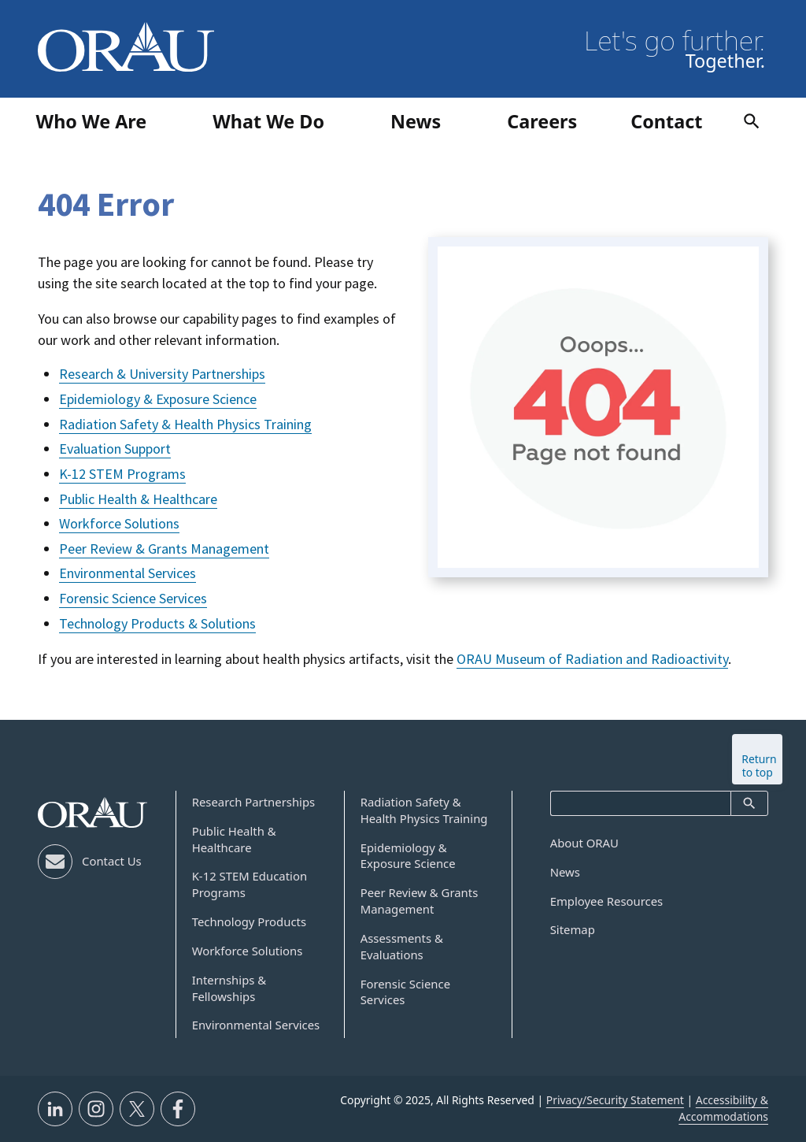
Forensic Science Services (133, 598)
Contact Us (112, 861)
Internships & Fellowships (229, 988)
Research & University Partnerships (162, 374)
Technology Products (249, 921)
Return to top (758, 765)
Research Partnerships (254, 802)
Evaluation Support (115, 448)
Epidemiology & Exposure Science (158, 399)
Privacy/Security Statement (615, 1099)
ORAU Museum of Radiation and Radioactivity (592, 659)
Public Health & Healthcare (138, 499)
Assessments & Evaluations (401, 946)
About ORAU (584, 843)
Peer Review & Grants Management (164, 548)
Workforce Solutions (119, 523)
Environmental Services (127, 573)
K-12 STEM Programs (122, 474)
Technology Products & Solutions (157, 623)
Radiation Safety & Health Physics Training (185, 424)
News (565, 872)
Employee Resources (607, 901)
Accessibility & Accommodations (723, 1108)
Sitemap (572, 929)
